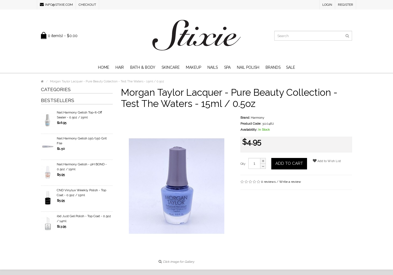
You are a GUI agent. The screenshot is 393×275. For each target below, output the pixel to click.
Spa (227, 67)
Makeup (193, 67)
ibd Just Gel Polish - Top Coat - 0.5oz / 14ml (84, 218)
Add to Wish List (327, 161)
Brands (273, 67)
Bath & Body (142, 67)
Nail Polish (248, 67)
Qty (243, 164)
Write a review (290, 182)
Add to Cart (289, 163)
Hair (119, 67)
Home (103, 67)
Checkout (87, 5)
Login (327, 5)
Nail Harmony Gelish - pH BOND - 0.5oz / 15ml (82, 166)
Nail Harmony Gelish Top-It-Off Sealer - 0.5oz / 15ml (79, 114)
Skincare (171, 67)
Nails (212, 67)
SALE (290, 67)
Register (345, 5)
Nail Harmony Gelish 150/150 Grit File (82, 140)
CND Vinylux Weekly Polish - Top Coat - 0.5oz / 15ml (81, 192)
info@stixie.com (56, 4)
